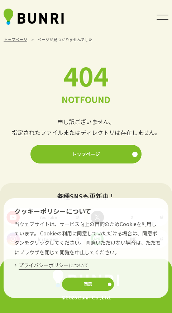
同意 (87, 284)
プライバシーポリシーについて (54, 265)
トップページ (15, 39)
